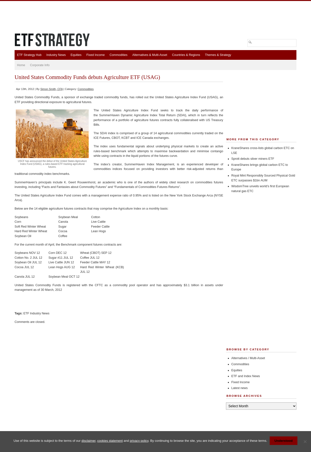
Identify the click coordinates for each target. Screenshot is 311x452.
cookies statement (110, 441)
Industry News (56, 55)
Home (21, 65)
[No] (304, 441)
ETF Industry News (36, 313)
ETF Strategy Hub (29, 55)
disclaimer (88, 441)
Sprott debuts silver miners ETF (252, 158)
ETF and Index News (245, 376)
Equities (76, 55)
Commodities (118, 55)
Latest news (239, 388)
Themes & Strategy (218, 55)
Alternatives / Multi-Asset (248, 358)
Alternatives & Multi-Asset (149, 55)
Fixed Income (95, 55)
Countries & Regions (186, 55)
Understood (284, 441)
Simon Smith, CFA (51, 89)
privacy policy (139, 441)
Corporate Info (40, 65)
